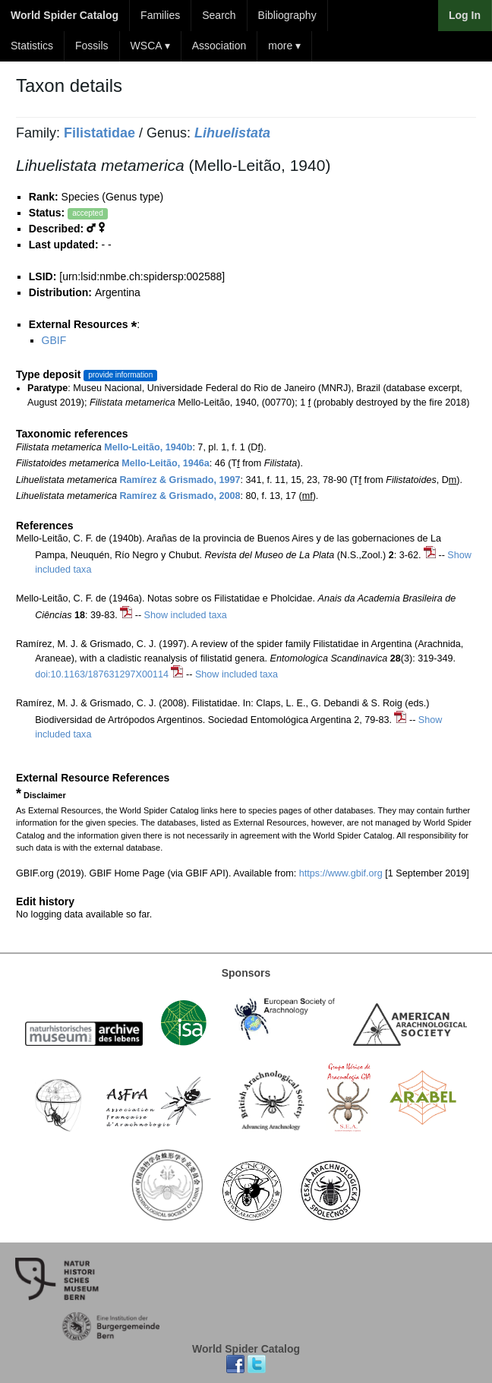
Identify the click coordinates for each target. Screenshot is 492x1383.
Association (219, 45)
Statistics (32, 45)
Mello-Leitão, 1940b (148, 447)
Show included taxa (185, 615)
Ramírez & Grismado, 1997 (180, 480)
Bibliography (287, 15)
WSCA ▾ (150, 45)
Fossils (92, 45)
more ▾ (284, 45)
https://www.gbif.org (341, 873)
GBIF (54, 340)
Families (160, 15)
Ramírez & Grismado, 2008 (180, 496)
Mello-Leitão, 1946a (165, 463)
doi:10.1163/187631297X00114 (102, 674)
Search (218, 15)
